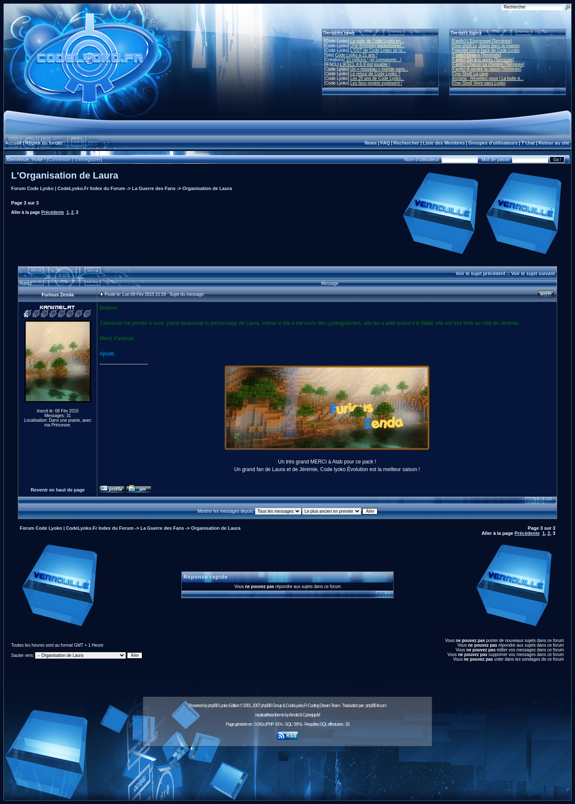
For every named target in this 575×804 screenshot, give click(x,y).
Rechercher (407, 142)
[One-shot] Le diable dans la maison (486, 45)
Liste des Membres (444, 142)
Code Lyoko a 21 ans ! (356, 55)
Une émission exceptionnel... (377, 45)
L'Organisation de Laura (64, 175)
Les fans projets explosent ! (376, 83)
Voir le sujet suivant (533, 273)
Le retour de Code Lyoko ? (375, 73)
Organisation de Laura (207, 188)
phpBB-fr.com (376, 705)
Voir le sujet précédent (480, 273)
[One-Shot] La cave (470, 73)
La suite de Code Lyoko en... (377, 41)
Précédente (52, 212)
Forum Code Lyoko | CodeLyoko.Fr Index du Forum (68, 188)
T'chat (528, 142)
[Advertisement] (287, 768)
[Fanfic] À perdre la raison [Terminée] (486, 69)
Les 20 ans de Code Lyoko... (377, 78)
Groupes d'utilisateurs (493, 142)
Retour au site (553, 142)
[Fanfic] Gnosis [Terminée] (476, 55)
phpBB (213, 705)
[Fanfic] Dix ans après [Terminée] (483, 59)
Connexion (59, 159)
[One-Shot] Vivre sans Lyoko (479, 83)
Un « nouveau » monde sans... (379, 69)
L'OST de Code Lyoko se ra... (378, 50)
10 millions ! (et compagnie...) (374, 59)
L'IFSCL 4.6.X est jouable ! (365, 64)
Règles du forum (43, 142)
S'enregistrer (87, 159)
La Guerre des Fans (154, 188)
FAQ (385, 142)
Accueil (13, 142)
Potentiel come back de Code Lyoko (486, 50)
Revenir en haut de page (58, 489)
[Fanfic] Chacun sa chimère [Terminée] (488, 64)
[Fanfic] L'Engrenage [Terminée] (482, 41)
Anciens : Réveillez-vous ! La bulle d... (488, 78)
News (370, 142)
